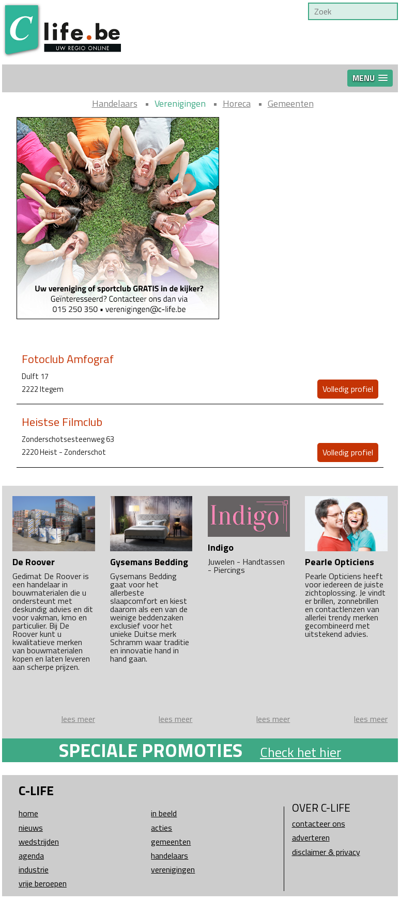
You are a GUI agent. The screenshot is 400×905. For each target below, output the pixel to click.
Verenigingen (180, 103)
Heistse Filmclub (62, 422)
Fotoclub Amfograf (68, 359)
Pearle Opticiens (339, 562)
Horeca (237, 103)
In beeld (164, 813)
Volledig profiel (347, 389)
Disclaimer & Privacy (326, 852)
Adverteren (311, 837)
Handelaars (114, 103)
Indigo (221, 547)
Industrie (34, 869)
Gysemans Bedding (149, 562)
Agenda (31, 855)
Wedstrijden (39, 841)
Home (28, 813)
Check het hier (300, 752)
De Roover (33, 562)
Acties (161, 827)
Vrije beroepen (43, 883)
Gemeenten (291, 103)
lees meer (78, 719)
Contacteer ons (318, 823)
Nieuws (31, 827)
